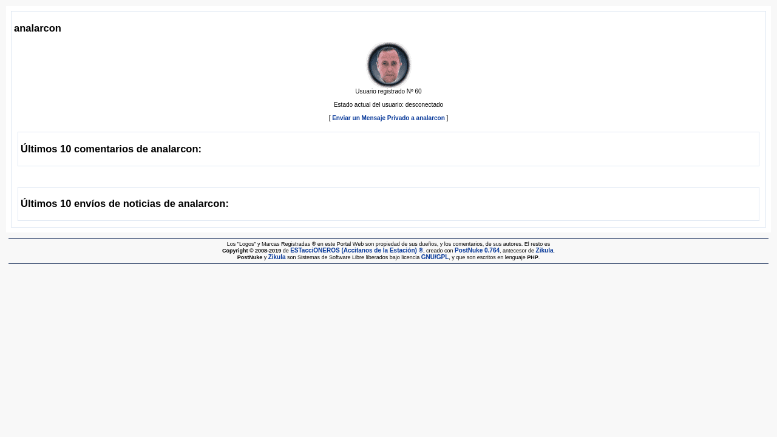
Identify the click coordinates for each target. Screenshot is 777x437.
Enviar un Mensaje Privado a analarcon (388, 118)
